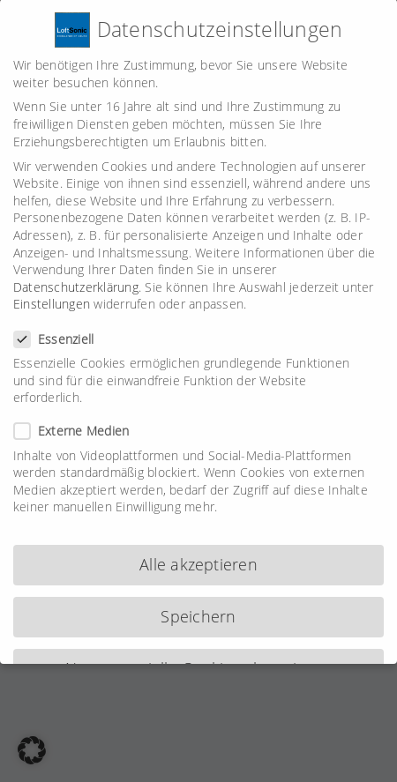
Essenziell (61, 331)
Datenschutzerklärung (76, 279)
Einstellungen (51, 295)
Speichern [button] (198, 608)
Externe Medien (78, 422)
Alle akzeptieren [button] (198, 556)
